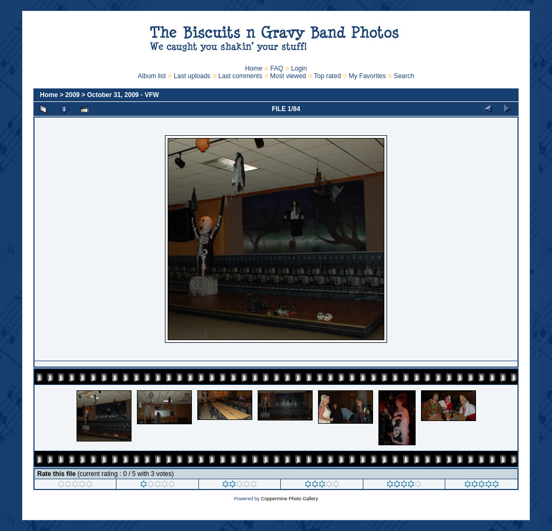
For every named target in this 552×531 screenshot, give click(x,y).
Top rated (327, 76)
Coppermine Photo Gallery (289, 498)
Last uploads (192, 76)
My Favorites (367, 76)
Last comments (240, 76)
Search (404, 76)
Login (299, 68)
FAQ (276, 68)
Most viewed (288, 76)
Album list (152, 76)
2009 (72, 95)
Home (254, 68)
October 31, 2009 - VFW (122, 95)
